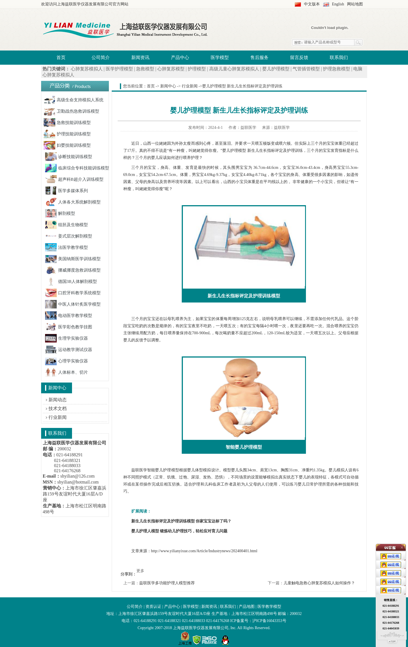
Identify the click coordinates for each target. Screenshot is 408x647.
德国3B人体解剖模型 (71, 281)
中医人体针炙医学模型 (73, 304)
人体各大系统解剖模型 (73, 202)
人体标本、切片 (66, 372)
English (338, 4)
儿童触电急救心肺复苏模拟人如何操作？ (319, 583)
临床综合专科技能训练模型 (77, 168)
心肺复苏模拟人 (87, 68)
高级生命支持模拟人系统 (73, 100)
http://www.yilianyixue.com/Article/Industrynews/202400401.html (204, 551)
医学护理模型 (119, 68)
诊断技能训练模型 (68, 156)
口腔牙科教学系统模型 (73, 293)
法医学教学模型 (66, 247)
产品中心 (180, 57)
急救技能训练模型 (67, 122)
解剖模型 (60, 213)
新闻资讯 (140, 57)
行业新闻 (57, 417)
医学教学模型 (269, 606)
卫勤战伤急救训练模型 (71, 111)
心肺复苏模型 (171, 68)
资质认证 (153, 606)
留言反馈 (299, 57)
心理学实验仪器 (66, 361)
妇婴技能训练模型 (67, 145)
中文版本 (312, 4)
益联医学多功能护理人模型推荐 (167, 583)
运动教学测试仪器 (68, 349)
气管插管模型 (306, 68)
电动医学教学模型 (68, 315)
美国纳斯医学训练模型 (73, 259)
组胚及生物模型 (66, 224)
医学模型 (220, 57)
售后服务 (259, 57)
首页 (60, 57)
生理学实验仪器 (66, 338)
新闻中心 (168, 86)
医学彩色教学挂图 (68, 327)
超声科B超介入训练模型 (74, 179)
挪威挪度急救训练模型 (73, 270)
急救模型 (145, 68)
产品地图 (247, 606)
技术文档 (57, 408)
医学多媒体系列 (66, 190)
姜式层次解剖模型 (68, 236)
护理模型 (197, 68)
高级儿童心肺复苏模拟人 (234, 68)
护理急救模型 (336, 68)
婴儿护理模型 (275, 68)
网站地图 (355, 4)
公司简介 (101, 57)
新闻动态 (57, 399)
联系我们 (339, 57)
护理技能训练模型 (67, 134)
